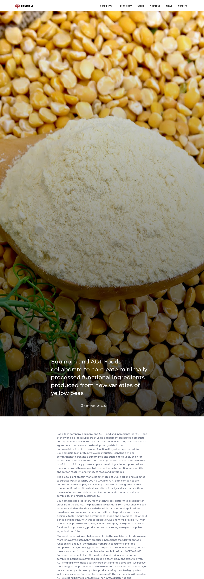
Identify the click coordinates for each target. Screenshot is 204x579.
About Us (155, 6)
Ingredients (105, 6)
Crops (140, 6)
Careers (182, 6)
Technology (125, 6)
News (169, 6)
